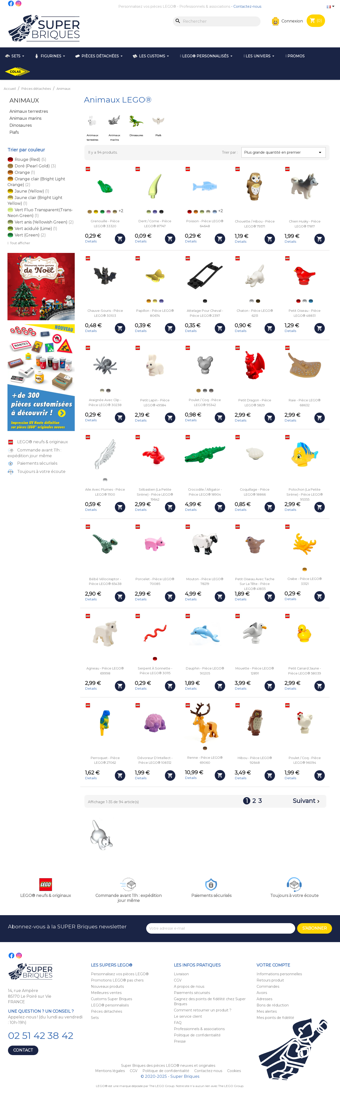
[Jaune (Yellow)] (96, 212)
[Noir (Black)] (161, 212)
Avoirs (262, 992)
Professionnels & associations (204, 6)
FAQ (178, 1022)
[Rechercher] (217, 21)
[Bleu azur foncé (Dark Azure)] (311, 301)
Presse (180, 1041)
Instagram (18, 3)
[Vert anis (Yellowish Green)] (148, 212)
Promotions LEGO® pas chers (117, 980)
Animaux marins (25, 118)
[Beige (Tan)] (115, 212)
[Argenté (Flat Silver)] (108, 390)
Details (91, 241)
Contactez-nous (247, 6)
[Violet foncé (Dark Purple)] (155, 212)
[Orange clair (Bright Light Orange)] (148, 301)
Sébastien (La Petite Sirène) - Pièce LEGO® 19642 (155, 494)
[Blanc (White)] (251, 301)
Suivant (307, 801)
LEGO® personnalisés (110, 1005)
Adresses (264, 999)
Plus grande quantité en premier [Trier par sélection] (283, 152)
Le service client (188, 1016)
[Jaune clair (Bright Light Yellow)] (155, 301)
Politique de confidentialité (197, 1035)
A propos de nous (189, 986)
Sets (95, 1017)
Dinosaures (20, 125)
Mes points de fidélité (275, 1017)
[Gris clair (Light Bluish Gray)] (205, 390)
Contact (23, 1050)
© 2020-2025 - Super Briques (170, 1076)
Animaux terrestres (28, 111)
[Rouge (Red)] (189, 212)
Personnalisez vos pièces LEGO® (147, 6)
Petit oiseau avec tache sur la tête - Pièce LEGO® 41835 (254, 584)
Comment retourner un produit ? (202, 1010)
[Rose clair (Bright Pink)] (108, 212)
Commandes (268, 986)
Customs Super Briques (111, 999)
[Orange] (196, 212)
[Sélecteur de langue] (331, 7)
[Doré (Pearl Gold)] (89, 212)
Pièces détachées (106, 1011)
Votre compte (273, 965)
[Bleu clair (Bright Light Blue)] (214, 212)
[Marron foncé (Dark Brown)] (258, 301)
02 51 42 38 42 (40, 1035)
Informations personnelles (279, 974)
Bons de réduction (273, 1005)
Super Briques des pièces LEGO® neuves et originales (168, 1065)
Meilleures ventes (106, 992)
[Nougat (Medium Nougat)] (205, 748)
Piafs (14, 132)
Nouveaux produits (107, 986)
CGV (178, 980)
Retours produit (270, 980)
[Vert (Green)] (102, 212)
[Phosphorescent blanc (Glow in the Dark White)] (208, 212)
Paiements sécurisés (192, 992)
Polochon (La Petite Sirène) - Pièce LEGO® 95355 (304, 494)
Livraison (181, 974)
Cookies (234, 1071)
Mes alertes (267, 1011)
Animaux (24, 100)
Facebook (11, 3)
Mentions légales (110, 1071)
